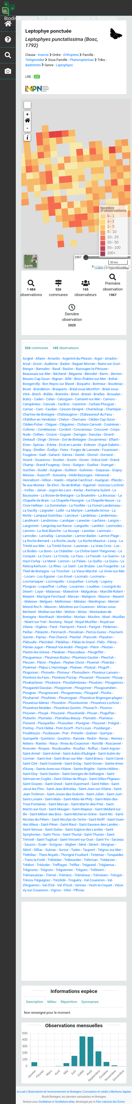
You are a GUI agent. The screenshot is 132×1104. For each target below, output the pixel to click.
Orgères (41, 627)
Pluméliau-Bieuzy (67, 718)
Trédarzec (107, 860)
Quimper (106, 733)
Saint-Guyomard (77, 784)
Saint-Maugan (59, 809)
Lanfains (98, 520)
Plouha (106, 693)
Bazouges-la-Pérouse (91, 369)
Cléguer (51, 424)
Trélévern (97, 870)
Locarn (30, 576)
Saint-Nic (106, 814)
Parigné (94, 627)
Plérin (94, 647)
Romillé (97, 743)
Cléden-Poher (33, 424)
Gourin (72, 460)
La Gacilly (30, 510)
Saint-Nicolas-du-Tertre (69, 819)
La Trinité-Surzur (59, 546)
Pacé (53, 627)
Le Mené (49, 561)
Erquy (27, 450)
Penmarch (58, 632)
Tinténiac (98, 855)
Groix (66, 465)
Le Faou (77, 556)
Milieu (51, 1002)
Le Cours (44, 556)
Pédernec (110, 627)
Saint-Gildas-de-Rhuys (70, 779)
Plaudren (106, 637)
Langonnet (31, 526)
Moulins (94, 617)
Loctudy (92, 581)
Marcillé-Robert (111, 591)
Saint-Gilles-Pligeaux (104, 779)
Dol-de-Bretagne (74, 439)
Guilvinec (86, 470)
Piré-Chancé (58, 637)
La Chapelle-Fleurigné (68, 500)
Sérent (93, 844)
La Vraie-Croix (101, 546)
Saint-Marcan (58, 804)
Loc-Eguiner (46, 576)
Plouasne (103, 677)
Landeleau (88, 515)
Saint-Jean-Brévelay (61, 789)
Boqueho (83, 384)
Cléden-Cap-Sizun (102, 419)
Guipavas (103, 470)
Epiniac (38, 445)
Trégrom (46, 870)
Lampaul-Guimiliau (48, 515)
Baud (56, 369)
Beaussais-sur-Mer (37, 374)
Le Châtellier (63, 551)
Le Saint (69, 566)
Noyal (68, 622)
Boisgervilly (31, 384)
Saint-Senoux (32, 829)
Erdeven (90, 445)
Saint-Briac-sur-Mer (68, 758)
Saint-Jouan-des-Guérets (65, 794)
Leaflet (99, 268)
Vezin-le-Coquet (100, 885)
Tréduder (43, 865)
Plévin (41, 662)
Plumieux (106, 718)
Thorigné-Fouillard (74, 855)
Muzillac (119, 617)
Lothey (62, 586)
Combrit (65, 429)
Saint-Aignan (110, 748)
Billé (68, 379)
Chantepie (113, 409)
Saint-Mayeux (82, 809)
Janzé (41, 490)
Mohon (70, 612)
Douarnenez (97, 439)
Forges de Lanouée (85, 450)
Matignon (89, 596)
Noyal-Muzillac (86, 622)
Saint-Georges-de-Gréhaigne (83, 774)
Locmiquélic (55, 581)
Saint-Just (113, 794)
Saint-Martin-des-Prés (87, 804)
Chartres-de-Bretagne (39, 414)
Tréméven (100, 875)
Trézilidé (59, 880)
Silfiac (38, 850)
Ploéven (76, 667)
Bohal (113, 379)
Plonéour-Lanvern (105, 672)
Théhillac (29, 855)
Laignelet (46, 510)
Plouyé (43, 713)
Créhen (38, 434)
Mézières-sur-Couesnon (76, 607)
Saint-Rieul (68, 824)
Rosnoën (29, 748)
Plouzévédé (75, 713)
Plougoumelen (105, 688)
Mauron (104, 596)
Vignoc (56, 890)
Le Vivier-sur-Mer (112, 571)
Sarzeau (117, 839)
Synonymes (90, 1002)
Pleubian (58, 652)
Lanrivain (104, 531)
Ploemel (93, 662)
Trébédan (55, 860)
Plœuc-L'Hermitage (53, 667)
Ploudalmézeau (74, 682)
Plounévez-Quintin (67, 708)
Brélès (48, 394)
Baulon (68, 369)
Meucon (50, 607)
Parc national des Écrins (110, 1101)
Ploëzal (90, 667)
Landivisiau (49, 520)
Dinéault (29, 439)
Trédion (28, 865)
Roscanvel (113, 743)
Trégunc (82, 870)
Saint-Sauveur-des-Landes (98, 824)
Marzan (73, 596)
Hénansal (102, 475)
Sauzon (30, 844)
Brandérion (41, 389)
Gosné (27, 460)
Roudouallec (61, 748)
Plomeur (63, 672)
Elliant (113, 439)
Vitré (67, 890)
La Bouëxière (85, 495)
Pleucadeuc (76, 652)
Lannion (29, 531)
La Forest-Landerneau (104, 505)
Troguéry (74, 880)
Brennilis (61, 394)
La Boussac (107, 495)
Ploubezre (53, 682)
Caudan (51, 409)
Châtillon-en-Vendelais (39, 419)
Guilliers (71, 470)
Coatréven (111, 424)
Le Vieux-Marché (84, 571)
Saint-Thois (51, 834)
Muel (106, 617)
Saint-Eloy (30, 774)
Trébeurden (72, 860)
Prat (65, 733)
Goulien (58, 460)
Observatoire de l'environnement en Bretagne (54, 1091)
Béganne (75, 374)
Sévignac (108, 844)
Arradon (111, 358)
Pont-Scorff (64, 728)
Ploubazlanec (33, 682)
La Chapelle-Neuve (100, 500)
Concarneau (83, 429)
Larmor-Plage (109, 536)
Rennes (116, 738)
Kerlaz (78, 490)
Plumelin (89, 718)
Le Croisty (61, 556)
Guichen (29, 470)
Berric (104, 374)
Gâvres (67, 455)
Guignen (56, 470)
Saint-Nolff (97, 819)
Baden (65, 364)
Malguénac (89, 591)
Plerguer (81, 647)
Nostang (55, 622)
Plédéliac (62, 642)
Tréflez (74, 865)
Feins (64, 450)
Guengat (107, 465)
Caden (38, 399)
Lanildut (98, 526)
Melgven (46, 601)
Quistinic (64, 738)
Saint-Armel (31, 753)
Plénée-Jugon (33, 647)
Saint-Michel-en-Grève (80, 814)
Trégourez (30, 870)
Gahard (53, 455)
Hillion (46, 480)
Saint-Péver (49, 824)
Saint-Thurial (72, 834)
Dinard (109, 434)
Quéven (91, 733)
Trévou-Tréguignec (36, 880)
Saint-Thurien (94, 834)
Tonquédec (115, 855)
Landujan (67, 520)
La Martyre (75, 510)
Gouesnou (42, 460)
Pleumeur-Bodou (57, 657)
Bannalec (43, 369)
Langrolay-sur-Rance (56, 526)
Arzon (37, 364)
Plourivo (106, 708)
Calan (50, 399)
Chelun (64, 419)
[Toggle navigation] (11, 29)
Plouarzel (86, 677)
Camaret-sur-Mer (87, 399)
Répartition (69, 1002)
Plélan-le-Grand (83, 642)
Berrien (116, 374)
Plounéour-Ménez (36, 703)
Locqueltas (75, 581)
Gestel (80, 455)
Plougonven (63, 688)
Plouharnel (31, 698)
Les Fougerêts (108, 566)
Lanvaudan (64, 536)
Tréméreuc (82, 875)
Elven (27, 445)
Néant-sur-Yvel (35, 622)
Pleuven (29, 662)
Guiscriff (43, 475)
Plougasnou (114, 682)
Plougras (29, 693)
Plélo (101, 642)
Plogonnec (31, 672)
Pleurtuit (107, 657)
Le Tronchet (60, 571)
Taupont (89, 850)
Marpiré (28, 596)
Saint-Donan (93, 763)
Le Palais (79, 561)
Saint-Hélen (100, 784)
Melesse (31, 601)
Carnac (28, 409)
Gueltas (92, 465)
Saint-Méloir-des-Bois (45, 814)
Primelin (77, 733)
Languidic (81, 526)
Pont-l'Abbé (44, 728)
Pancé (81, 627)
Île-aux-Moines (34, 485)
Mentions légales (121, 1091)
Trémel (51, 875)
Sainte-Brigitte (84, 769)
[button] (27, 121)
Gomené (106, 455)
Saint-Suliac (54, 829)
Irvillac (29, 490)
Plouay (118, 677)
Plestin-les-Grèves (36, 652)
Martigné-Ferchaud (51, 596)
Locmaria (97, 576)
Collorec (29, 429)
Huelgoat (102, 480)
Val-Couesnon (94, 880)
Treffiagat (59, 865)
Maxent (118, 596)
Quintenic (48, 738)
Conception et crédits (96, 1091)
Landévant (30, 520)
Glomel (92, 455)
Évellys (52, 450)
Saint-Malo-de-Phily (77, 799)
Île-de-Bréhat (70, 485)
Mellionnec (63, 601)
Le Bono (45, 551)
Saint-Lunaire (32, 799)
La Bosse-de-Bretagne (57, 495)
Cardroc (64, 404)
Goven (84, 460)
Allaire (40, 358)
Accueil (21, 1091)
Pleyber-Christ (73, 662)
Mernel (113, 601)
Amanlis (54, 358)
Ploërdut (108, 662)
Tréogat (116, 875)
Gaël (42, 455)
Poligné (113, 723)
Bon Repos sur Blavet (58, 384)
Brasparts (59, 389)
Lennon (63, 561)
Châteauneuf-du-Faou (96, 414)
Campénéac (32, 404)
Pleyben (55, 662)
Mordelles (64, 617)
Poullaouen (51, 733)
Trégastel (89, 865)
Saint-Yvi (102, 839)
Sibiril (27, 850)
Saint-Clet (30, 763)
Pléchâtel (46, 642)
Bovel (27, 389)
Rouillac (79, 748)
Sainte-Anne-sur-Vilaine (53, 769)
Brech (36, 394)
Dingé (42, 439)
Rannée (79, 738)
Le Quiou (111, 561)
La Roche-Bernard (36, 541)
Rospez (44, 748)
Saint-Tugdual (47, 839)
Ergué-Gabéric (109, 445)
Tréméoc (65, 875)
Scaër (42, 844)
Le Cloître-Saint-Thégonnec (95, 551)
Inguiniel (89, 485)
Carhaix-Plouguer (102, 404)
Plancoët (90, 637)
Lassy (112, 541)
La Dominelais (56, 505)
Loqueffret (46, 586)
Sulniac (50, 850)
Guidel (42, 470)
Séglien (70, 844)
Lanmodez (114, 526)
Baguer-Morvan (83, 364)
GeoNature (44, 1101)
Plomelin (47, 672)
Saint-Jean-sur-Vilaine (95, 789)
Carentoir (79, 404)
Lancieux (71, 515)
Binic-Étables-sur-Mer (90, 379)
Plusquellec (46, 723)
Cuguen (65, 434)
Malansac (53, 591)
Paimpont (67, 627)
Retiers (28, 743)
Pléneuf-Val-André (59, 647)
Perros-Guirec (96, 632)
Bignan (57, 379)
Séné (82, 844)
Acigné (28, 358)
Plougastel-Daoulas (37, 688)
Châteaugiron (67, 414)
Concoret (101, 429)
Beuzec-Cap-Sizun (36, 379)
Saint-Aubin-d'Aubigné (79, 753)
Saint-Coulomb (51, 763)
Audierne (51, 364)
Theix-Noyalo (48, 855)
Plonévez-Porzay (64, 677)
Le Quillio (95, 561)
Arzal (26, 364)
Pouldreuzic (31, 733)
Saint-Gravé (53, 784)
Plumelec (45, 718)
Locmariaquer (33, 581)
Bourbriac (115, 384)
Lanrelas (88, 531)
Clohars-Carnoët (89, 424)
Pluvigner (83, 723)
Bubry (27, 399)
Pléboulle (30, 642)
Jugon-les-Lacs (59, 490)
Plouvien (29, 713)
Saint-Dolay (73, 763)
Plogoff (103, 667)
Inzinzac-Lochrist (111, 485)
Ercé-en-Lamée (70, 445)
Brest (75, 394)
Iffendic (117, 480)
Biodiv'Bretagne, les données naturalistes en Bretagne (60, 18)
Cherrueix (79, 419)
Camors (109, 399)
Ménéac (80, 601)
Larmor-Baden (85, 536)
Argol (98, 358)
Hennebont (31, 480)
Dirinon (54, 439)
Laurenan (81, 546)
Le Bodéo (30, 551)
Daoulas (95, 434)
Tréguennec (64, 870)
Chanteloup (94, 409)
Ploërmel (29, 667)
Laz (116, 546)
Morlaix (79, 617)
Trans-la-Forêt (34, 860)
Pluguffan (107, 713)
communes (36, 348)
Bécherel (59, 374)
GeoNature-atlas (65, 1101)
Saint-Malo (53, 799)
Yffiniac (78, 890)
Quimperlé (30, 738)
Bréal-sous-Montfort (85, 389)
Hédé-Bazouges (80, 475)
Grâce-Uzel (99, 460)
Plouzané (58, 713)
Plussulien (65, 723)
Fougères (30, 455)
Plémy (111, 642)
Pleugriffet (95, 652)
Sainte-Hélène (107, 769)
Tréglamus (106, 865)
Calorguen (64, 399)
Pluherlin (29, 718)
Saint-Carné (114, 758)
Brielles (99, 394)
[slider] (86, 257)
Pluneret (29, 723)
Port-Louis (83, 728)
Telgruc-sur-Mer (109, 850)
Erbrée (52, 445)
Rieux (54, 743)
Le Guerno (111, 556)
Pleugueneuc (32, 657)
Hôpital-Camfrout (79, 480)
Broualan (114, 394)
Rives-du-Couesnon (74, 743)
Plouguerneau (71, 693)
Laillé (60, 510)
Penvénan (76, 632)
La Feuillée (77, 505)
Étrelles (39, 450)
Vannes (80, 885)
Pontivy (28, 728)
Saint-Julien (95, 794)
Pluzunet (98, 723)
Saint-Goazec (32, 784)
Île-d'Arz (53, 485)
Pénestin (41, 632)
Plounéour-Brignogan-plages (101, 698)
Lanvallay (46, 536)
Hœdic (59, 480)
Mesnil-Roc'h (32, 607)
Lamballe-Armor (97, 510)
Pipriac (41, 637)
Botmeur (99, 384)
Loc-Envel (65, 576)
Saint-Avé (44, 758)
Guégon (78, 465)
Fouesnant (110, 450)
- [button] (27, 128)
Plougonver (83, 688)
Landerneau (107, 515)
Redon (91, 738)
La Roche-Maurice (91, 541)
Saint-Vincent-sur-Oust (76, 839)
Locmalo (81, 576)
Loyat (39, 591)
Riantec (41, 743)
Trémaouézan (33, 875)
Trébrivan (91, 860)
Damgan (80, 434)
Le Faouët (93, 556)
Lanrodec (30, 536)
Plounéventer (78, 703)
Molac (82, 612)
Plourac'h (90, 708)
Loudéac (93, 586)
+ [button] (27, 114)
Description (34, 1002)
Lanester (83, 520)
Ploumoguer (68, 698)
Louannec (77, 586)
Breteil (86, 394)
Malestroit (71, 591)
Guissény (59, 475)
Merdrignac (97, 601)
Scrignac (55, 844)
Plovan (92, 713)
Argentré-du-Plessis (77, 358)
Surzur (64, 850)
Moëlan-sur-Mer (50, 612)
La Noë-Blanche (49, 531)
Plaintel (75, 637)
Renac (103, 738)
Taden (75, 850)
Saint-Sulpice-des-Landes (84, 829)
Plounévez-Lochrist (105, 703)
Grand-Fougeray (48, 465)
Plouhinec (48, 698)
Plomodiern (81, 672)
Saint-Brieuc (94, 758)
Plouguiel (91, 693)
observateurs (65, 348)
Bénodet (91, 374)
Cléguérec (67, 424)
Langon (113, 520)
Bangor (28, 369)
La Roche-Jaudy (64, 541)
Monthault (46, 617)
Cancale (49, 404)
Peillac (28, 632)
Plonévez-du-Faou (36, 677)
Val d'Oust (64, 885)
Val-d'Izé (48, 885)
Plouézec (95, 682)
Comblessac (47, 429)
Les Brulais (86, 566)
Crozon (51, 434)
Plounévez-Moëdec (37, 708)
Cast (39, 409)
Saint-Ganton (50, 774)
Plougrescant (48, 693)
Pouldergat (102, 728)
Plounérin (59, 703)
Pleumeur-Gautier (85, 657)
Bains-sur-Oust (109, 364)
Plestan (107, 647)
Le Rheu (55, 566)
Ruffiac (93, 748)
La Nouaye (71, 531)
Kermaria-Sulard (98, 490)
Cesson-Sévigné (72, 409)
